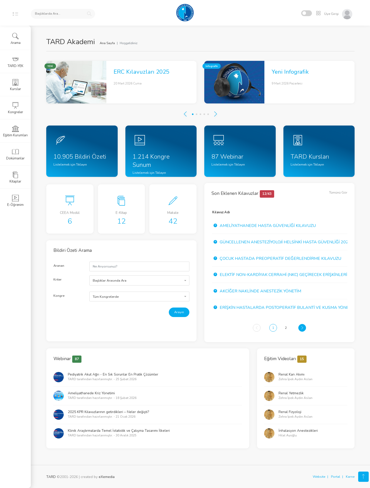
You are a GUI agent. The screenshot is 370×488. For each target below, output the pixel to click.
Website (319, 476)
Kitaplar (15, 177)
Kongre (58, 295)
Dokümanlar (15, 154)
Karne (350, 476)
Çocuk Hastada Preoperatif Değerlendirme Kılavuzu (280, 258)
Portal (335, 476)
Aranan (58, 265)
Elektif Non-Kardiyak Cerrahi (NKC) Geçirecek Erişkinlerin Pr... (289, 275)
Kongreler (15, 108)
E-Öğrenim (15, 200)
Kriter (57, 279)
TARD (51, 476)
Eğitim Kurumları (15, 131)
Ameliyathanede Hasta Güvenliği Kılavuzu (268, 225)
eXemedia (107, 476)
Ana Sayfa (107, 43)
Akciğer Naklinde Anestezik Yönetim (260, 291)
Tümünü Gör (338, 192)
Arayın (179, 312)
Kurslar (15, 85)
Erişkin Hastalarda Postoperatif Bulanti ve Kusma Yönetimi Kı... (292, 307)
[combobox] (139, 280)
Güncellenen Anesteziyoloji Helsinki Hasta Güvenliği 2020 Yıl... (290, 242)
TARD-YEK (15, 61)
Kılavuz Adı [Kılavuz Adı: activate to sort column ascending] (221, 212)
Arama (16, 38)
